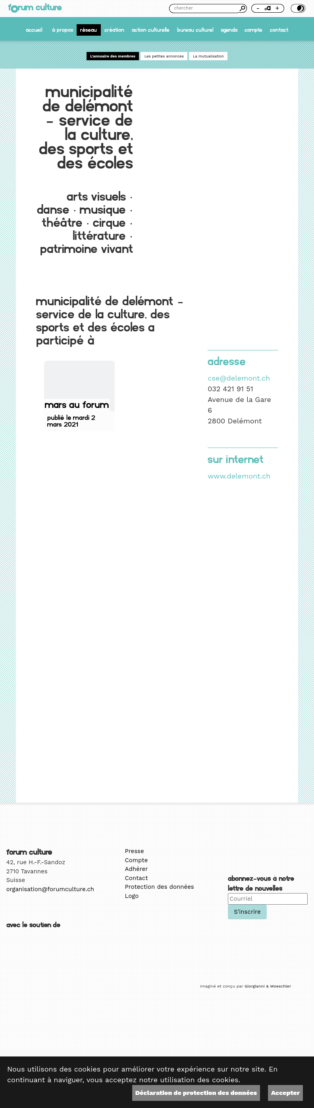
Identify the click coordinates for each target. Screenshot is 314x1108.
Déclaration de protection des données (196, 1093)
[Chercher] (203, 8)
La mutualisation (208, 56)
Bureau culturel (195, 30)
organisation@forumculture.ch (50, 889)
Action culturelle (151, 30)
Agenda (229, 30)
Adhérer (136, 869)
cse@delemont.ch (239, 378)
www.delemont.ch (239, 476)
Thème (297, 8)
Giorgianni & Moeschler (268, 986)
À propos (62, 30)
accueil (34, 30)
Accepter (285, 1093)
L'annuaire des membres (112, 56)
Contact (279, 30)
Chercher (242, 8)
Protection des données (159, 886)
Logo (132, 895)
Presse (134, 851)
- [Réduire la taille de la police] (257, 8)
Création (114, 30)
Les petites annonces (164, 56)
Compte (253, 30)
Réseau (88, 30)
